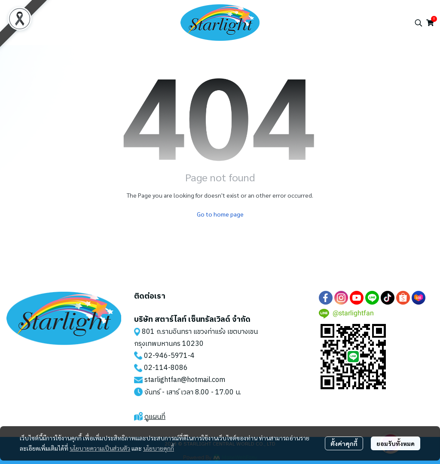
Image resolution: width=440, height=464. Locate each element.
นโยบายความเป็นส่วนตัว (100, 448)
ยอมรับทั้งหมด (395, 443)
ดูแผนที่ (154, 417)
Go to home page (220, 214)
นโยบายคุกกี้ (158, 448)
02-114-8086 (166, 368)
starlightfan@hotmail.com (184, 380)
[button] (418, 23)
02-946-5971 (166, 356)
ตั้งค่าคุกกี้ (344, 443)
